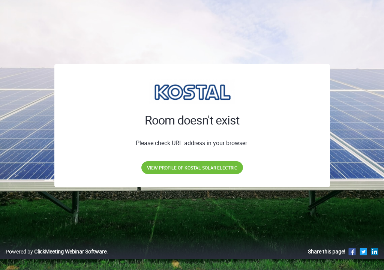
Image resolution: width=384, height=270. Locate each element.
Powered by (56, 259)
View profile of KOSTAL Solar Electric (192, 168)
